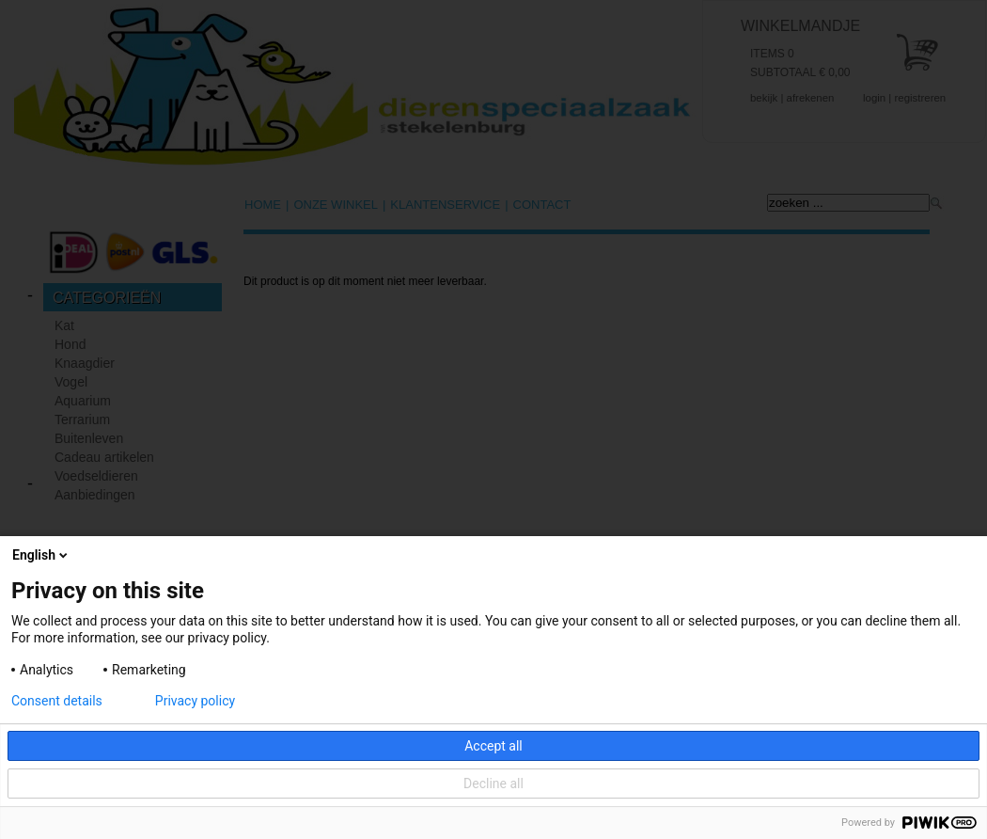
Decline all (493, 783)
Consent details (56, 700)
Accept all (493, 745)
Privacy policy (195, 700)
